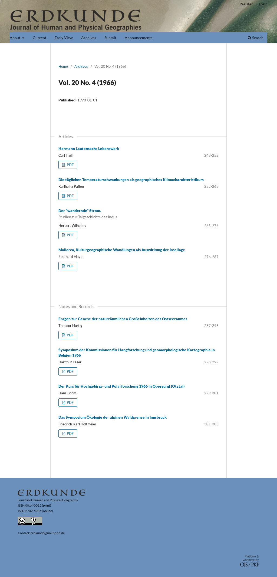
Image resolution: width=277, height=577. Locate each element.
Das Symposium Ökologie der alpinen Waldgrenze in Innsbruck (112, 417)
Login (263, 4)
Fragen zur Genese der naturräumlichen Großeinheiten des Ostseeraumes (122, 318)
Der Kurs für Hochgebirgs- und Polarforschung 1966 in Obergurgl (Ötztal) (121, 386)
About (15, 37)
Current (39, 37)
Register (246, 4)
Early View (64, 37)
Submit (110, 37)
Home (63, 66)
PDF (70, 165)
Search (255, 37)
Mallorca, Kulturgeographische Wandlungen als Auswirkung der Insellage (121, 249)
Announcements (138, 37)
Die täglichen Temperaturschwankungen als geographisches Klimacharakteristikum (131, 179)
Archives (88, 37)
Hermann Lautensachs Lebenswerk (88, 148)
